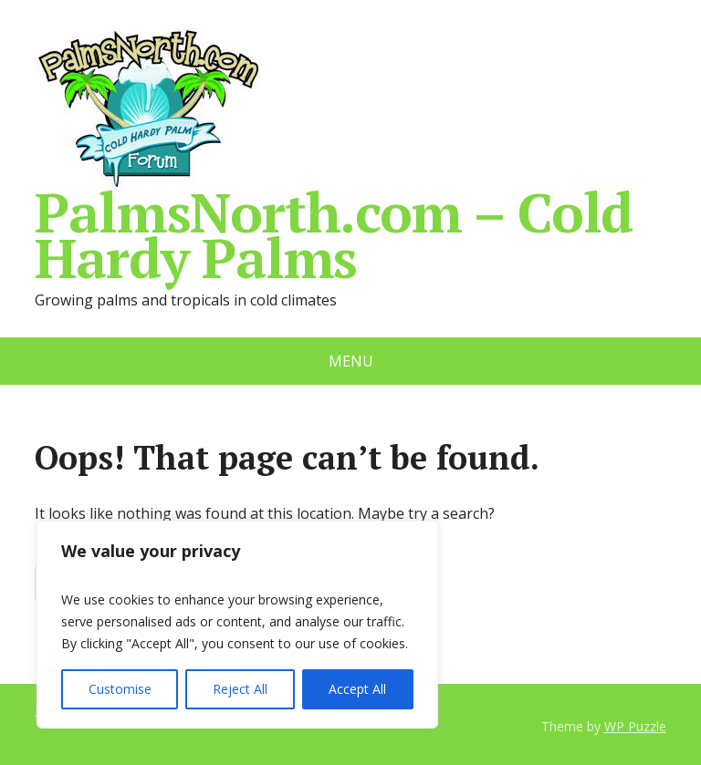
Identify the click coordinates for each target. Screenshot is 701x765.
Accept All (357, 689)
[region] (237, 625)
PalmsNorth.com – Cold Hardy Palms (334, 154)
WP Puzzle (635, 726)
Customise (120, 689)
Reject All (240, 689)
